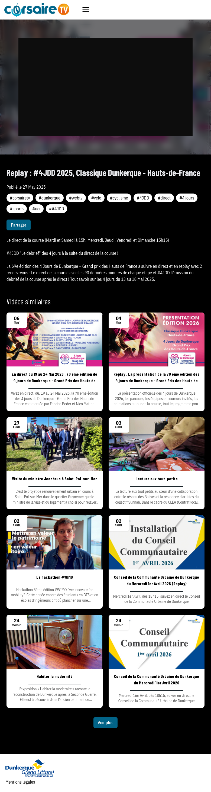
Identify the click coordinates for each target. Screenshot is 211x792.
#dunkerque (49, 198)
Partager (18, 225)
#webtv (76, 198)
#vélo (96, 198)
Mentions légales (20, 782)
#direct (164, 198)
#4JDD (143, 198)
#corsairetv (20, 198)
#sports (17, 208)
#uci (36, 208)
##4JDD (56, 208)
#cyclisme (119, 198)
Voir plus (105, 722)
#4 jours (186, 198)
